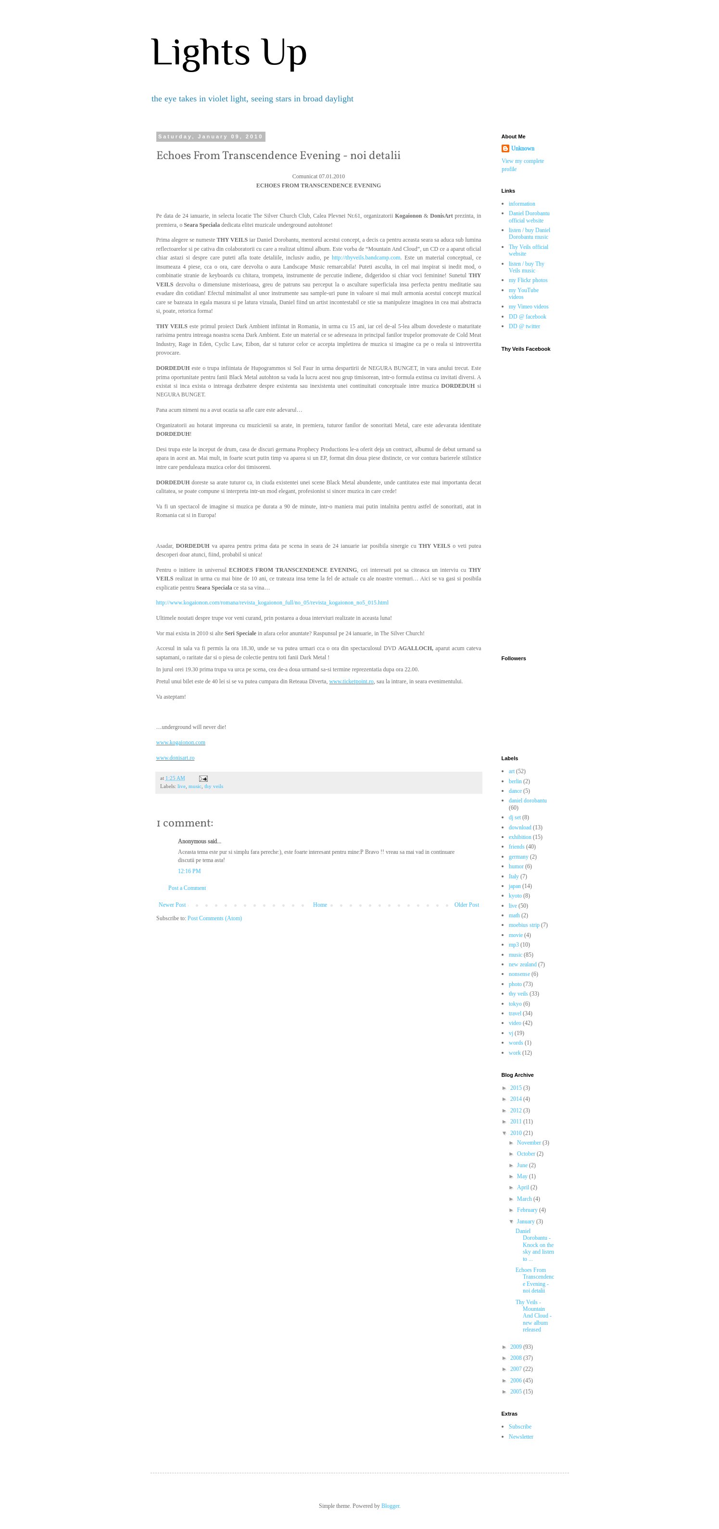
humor (516, 866)
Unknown (522, 148)
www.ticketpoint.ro (351, 681)
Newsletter (521, 1436)
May (523, 1176)
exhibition (520, 836)
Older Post (466, 904)
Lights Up (229, 51)
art (512, 771)
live (181, 786)
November (529, 1142)
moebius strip (524, 924)
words (516, 1042)
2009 (516, 1346)
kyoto (515, 895)
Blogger (390, 1505)
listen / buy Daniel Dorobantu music (529, 233)
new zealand (523, 964)
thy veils (213, 786)
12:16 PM (189, 871)
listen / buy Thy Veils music (526, 267)
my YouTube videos (524, 293)
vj (511, 1032)
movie (516, 934)
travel (515, 1013)
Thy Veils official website (528, 250)
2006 (516, 1380)
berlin (515, 781)
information (522, 203)
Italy (514, 876)
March (525, 1198)
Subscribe (520, 1426)
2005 (516, 1391)
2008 (516, 1357)
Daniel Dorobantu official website (529, 216)
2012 (516, 1110)
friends (517, 846)
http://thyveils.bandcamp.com (366, 257)
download (520, 827)
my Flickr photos (528, 280)
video (515, 1022)
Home (320, 904)
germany (519, 856)
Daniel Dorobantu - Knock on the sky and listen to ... (535, 1244)
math (514, 915)
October (527, 1153)
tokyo (515, 1003)
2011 (516, 1121)
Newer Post (172, 904)
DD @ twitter (524, 326)
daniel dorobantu (528, 800)
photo (515, 983)
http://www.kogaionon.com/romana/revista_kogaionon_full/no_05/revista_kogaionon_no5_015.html (272, 602)
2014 (516, 1098)
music (195, 786)
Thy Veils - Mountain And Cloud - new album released (534, 1315)
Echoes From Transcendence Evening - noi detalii (535, 1280)
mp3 (514, 944)
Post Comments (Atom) (215, 918)
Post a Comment (187, 887)
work (515, 1052)
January (526, 1221)
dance (515, 790)
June (523, 1165)
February (528, 1209)
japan (515, 885)
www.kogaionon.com (181, 742)
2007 (516, 1368)
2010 (516, 1132)
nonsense (519, 973)
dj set (515, 817)
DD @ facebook (527, 316)
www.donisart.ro (175, 757)
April (523, 1187)
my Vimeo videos (529, 306)
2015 (516, 1087)
